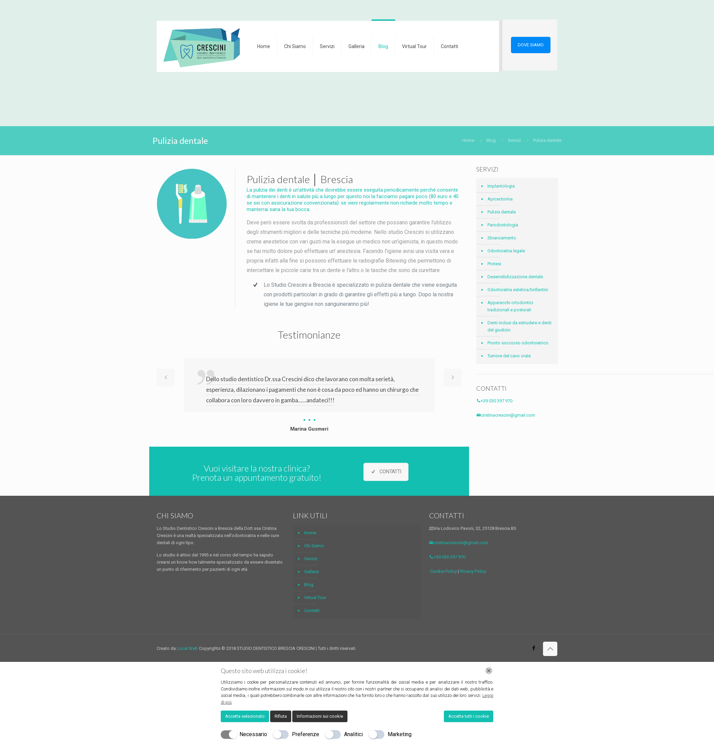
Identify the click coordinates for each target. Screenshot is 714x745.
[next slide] (453, 377)
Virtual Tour (315, 597)
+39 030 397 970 (494, 400)
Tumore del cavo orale (509, 355)
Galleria (311, 571)
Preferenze (305, 734)
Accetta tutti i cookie (468, 716)
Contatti (312, 610)
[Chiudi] (488, 670)
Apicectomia (500, 199)
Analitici (353, 734)
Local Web (188, 648)
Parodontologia (502, 224)
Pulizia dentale (501, 211)
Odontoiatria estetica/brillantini (517, 289)
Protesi (494, 263)
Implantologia (501, 186)
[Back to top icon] (550, 649)
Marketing (400, 734)
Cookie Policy (443, 571)
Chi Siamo (314, 545)
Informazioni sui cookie (320, 716)
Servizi (514, 140)
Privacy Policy (473, 571)
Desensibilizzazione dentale (515, 276)
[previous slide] (166, 377)
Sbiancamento (501, 237)
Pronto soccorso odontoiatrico (517, 342)
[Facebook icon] (533, 648)
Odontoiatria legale (506, 250)
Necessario (253, 734)
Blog (491, 140)
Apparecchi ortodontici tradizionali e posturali (510, 306)
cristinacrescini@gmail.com (505, 415)
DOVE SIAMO (531, 44)
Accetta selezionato (245, 716)
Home (468, 140)
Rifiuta (281, 716)
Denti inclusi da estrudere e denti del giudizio (519, 326)
